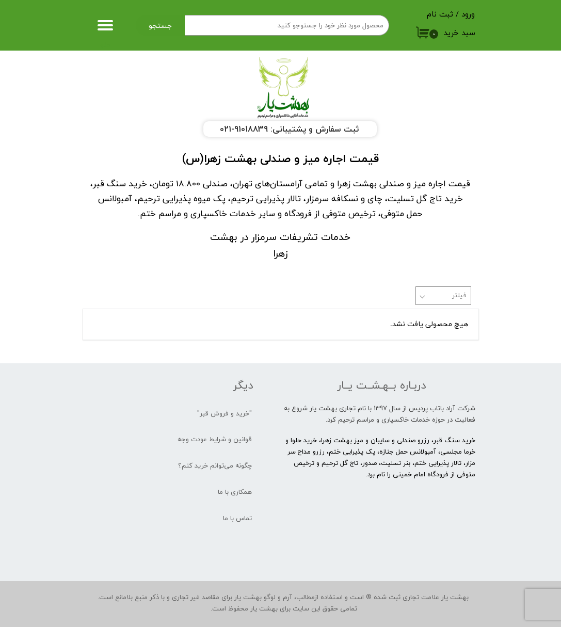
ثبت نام (440, 14)
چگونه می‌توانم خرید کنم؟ (215, 465)
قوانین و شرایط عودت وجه (215, 439)
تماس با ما (237, 518)
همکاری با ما (235, 491)
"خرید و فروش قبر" (224, 413)
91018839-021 (244, 129)
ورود (468, 14)
